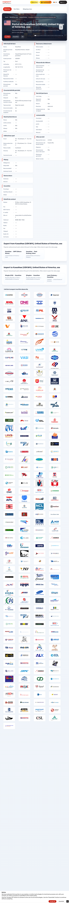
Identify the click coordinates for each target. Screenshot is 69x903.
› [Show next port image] (61, 26)
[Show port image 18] (59, 35)
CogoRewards (45, 2)
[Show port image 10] (48, 35)
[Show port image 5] (41, 35)
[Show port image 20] (62, 35)
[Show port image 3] (38, 35)
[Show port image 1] (35, 35)
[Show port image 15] (55, 35)
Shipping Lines (27, 9)
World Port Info (14, 17)
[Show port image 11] (49, 35)
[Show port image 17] (58, 35)
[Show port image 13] (52, 35)
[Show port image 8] (45, 35)
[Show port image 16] (56, 35)
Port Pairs (16, 9)
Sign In (63, 2)
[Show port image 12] (51, 35)
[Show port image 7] (44, 35)
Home (6, 17)
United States (23, 17)
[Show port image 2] (37, 35)
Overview (7, 9)
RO (55, 2)
